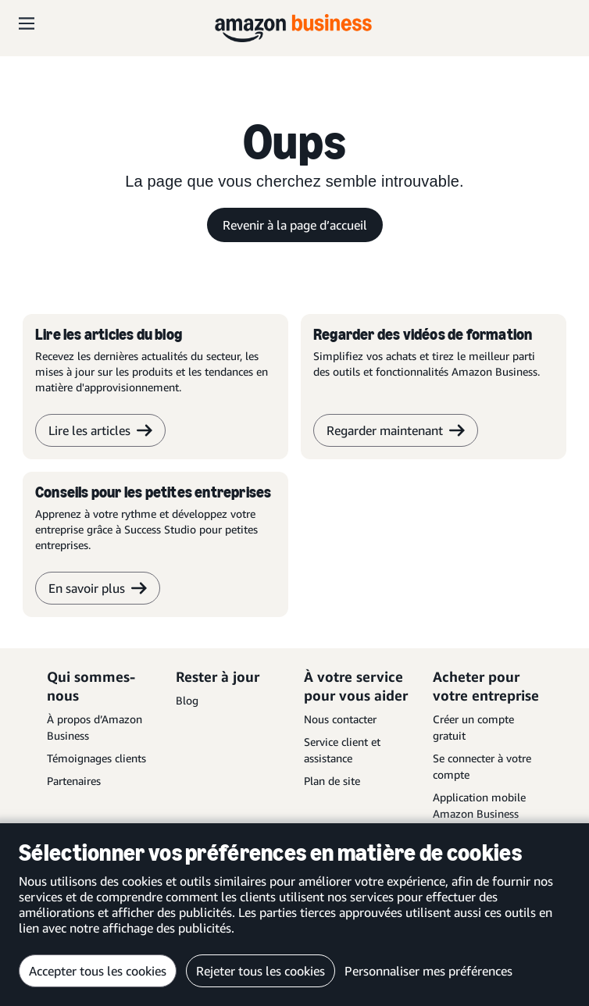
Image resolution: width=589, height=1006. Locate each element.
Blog (187, 700)
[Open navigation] (26, 23)
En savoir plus (97, 588)
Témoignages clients (96, 758)
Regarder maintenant (396, 430)
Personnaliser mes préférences (428, 971)
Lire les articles (100, 430)
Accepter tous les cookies (97, 971)
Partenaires (74, 780)
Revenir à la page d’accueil (295, 225)
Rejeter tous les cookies (260, 971)
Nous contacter (340, 719)
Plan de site (332, 780)
